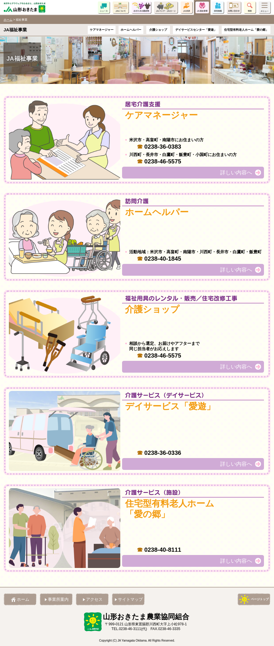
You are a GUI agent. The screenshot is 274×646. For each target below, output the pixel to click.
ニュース (104, 7)
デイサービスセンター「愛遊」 (196, 30)
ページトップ (260, 599)
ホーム (8, 19)
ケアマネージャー (102, 30)
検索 (250, 7)
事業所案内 (58, 599)
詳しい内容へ (236, 173)
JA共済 (186, 7)
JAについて (121, 7)
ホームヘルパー (131, 30)
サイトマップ (130, 599)
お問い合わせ (234, 7)
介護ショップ (158, 30)
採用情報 (218, 7)
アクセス (94, 599)
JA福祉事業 (202, 7)
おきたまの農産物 (141, 7)
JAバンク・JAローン (166, 7)
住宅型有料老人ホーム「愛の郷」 (246, 30)
